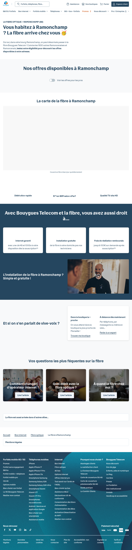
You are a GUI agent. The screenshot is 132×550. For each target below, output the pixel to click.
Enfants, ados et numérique (117, 471)
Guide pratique (86, 488)
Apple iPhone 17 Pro (37, 471)
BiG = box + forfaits (72, 11)
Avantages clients (87, 463)
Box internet (20, 435)
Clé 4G (6, 481)
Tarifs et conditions (118, 541)
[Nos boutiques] (90, 4)
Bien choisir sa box (62, 488)
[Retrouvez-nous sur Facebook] (4, 530)
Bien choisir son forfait (12, 488)
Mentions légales (7, 541)
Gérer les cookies (39, 541)
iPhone (32, 463)
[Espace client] (120, 4)
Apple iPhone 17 (35, 467)
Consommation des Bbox (65, 509)
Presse (109, 481)
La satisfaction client (89, 467)
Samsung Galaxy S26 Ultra (40, 485)
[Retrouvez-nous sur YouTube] (14, 530)
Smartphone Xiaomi (37, 489)
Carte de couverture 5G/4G (91, 477)
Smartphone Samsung (38, 478)
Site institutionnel (113, 489)
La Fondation (111, 485)
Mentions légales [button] (13, 442)
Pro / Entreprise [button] (119, 11)
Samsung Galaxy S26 (38, 481)
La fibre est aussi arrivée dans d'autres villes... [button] (27, 417)
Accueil (6, 435)
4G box (57, 471)
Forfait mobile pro (10, 477)
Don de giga (111, 467)
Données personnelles (23, 541)
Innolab (109, 492)
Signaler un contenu (102, 541)
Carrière (109, 478)
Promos (86, 11)
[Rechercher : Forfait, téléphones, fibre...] (32, 4)
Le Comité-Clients (87, 491)
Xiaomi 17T (33, 492)
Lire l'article (23, 395)
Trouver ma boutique (80, 335)
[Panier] (104, 4)
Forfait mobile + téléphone (14, 474)
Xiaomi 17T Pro (35, 496)
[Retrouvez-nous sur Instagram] (20, 530)
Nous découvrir (112, 463)
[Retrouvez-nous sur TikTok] (30, 530)
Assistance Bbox (61, 492)
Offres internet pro (62, 478)
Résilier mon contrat (11, 495)
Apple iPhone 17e (36, 474)
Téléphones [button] (55, 11)
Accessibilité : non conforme (81, 541)
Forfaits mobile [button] (39, 11)
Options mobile (9, 484)
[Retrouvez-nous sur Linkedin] (25, 530)
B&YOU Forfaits (9, 11)
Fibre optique (37, 435)
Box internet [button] (23, 11)
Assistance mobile (36, 519)
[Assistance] (73, 4)
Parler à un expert (108, 332)
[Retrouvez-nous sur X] (9, 530)
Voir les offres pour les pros (70, 80)
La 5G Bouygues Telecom (13, 492)
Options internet (61, 474)
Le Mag (109, 474)
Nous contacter (55, 541)
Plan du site (67, 541)
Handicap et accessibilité (116, 496)
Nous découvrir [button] (100, 11)
